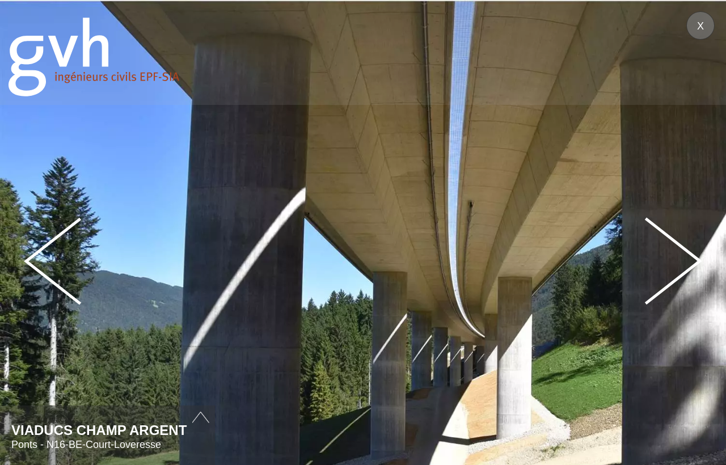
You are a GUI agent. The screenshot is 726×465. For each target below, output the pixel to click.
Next (673, 261)
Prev (53, 261)
